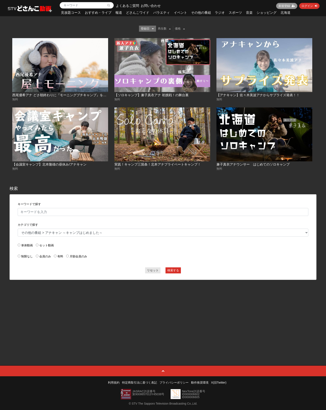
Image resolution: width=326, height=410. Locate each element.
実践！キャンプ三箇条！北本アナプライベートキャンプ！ (157, 164)
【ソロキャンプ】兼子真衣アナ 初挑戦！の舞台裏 (151, 95)
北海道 (285, 12)
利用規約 (114, 382)
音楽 (249, 12)
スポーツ (235, 12)
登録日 (147, 28)
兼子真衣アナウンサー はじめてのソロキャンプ (253, 164)
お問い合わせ (151, 5)
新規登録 (286, 5)
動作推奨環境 (200, 382)
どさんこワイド (137, 12)
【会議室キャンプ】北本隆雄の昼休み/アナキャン (49, 164)
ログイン (309, 5)
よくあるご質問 (127, 5)
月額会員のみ (78, 256)
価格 (180, 28)
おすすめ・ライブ (98, 12)
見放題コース (71, 12)
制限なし (27, 256)
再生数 (164, 28)
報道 (118, 12)
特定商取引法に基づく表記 (139, 382)
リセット (153, 270)
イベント (180, 12)
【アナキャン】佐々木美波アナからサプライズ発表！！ (258, 95)
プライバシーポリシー (174, 382)
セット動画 (46, 245)
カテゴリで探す (28, 224)
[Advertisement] (163, 313)
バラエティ (161, 12)
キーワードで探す (29, 204)
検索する (173, 270)
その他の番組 (201, 12)
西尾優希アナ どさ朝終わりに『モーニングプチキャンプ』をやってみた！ (67, 95)
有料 (60, 256)
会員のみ (45, 256)
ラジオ (220, 12)
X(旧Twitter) (218, 382)
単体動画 (27, 245)
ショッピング (267, 12)
